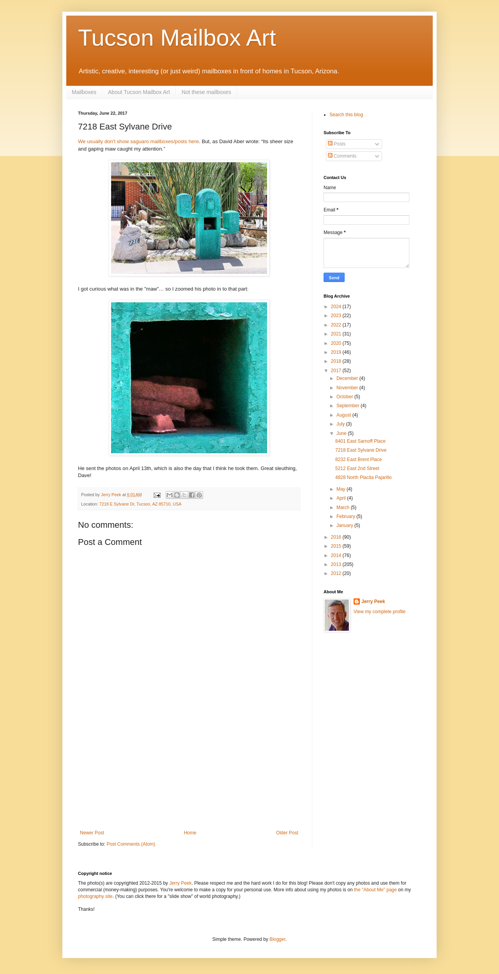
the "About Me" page (375, 889)
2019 (337, 352)
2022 (337, 325)
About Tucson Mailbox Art (139, 92)
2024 (337, 306)
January (345, 525)
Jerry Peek (373, 601)
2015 (337, 546)
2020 (337, 343)
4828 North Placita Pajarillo (363, 477)
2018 (337, 361)
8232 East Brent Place (358, 459)
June (342, 433)
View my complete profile (379, 611)
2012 (337, 573)
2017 (337, 370)
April (341, 498)
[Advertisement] (189, 771)
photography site (95, 896)
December (347, 378)
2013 (337, 564)
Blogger (277, 939)
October (345, 396)
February (346, 516)
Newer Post (92, 833)
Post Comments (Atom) (130, 844)
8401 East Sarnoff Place (360, 441)
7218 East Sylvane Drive (360, 450)
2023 (337, 315)
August (344, 415)
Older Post (287, 833)
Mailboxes (84, 92)
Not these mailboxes (206, 92)
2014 (337, 555)
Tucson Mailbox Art (177, 38)
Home (190, 833)
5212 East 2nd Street (357, 468)
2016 (337, 537)
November (347, 387)
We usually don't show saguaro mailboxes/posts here (138, 141)
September (348, 405)
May (341, 489)
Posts (336, 144)
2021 (337, 334)
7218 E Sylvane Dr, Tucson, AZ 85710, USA (140, 504)
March (343, 507)
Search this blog (346, 114)
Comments (342, 156)
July (341, 424)
